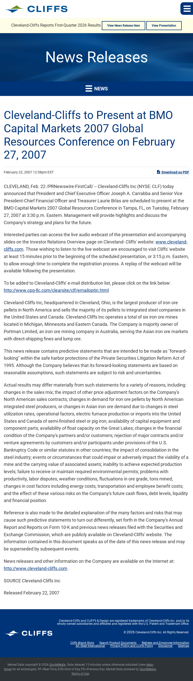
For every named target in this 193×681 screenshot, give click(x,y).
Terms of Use (80, 673)
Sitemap (183, 645)
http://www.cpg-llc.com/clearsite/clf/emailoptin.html (56, 290)
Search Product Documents (117, 642)
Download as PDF (172, 172)
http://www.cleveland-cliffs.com (35, 568)
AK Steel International (90, 645)
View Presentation (164, 25)
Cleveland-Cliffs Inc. (148, 632)
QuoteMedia (57, 664)
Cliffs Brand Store (82, 642)
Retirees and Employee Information (165, 642)
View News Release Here (123, 25)
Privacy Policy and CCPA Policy (131, 645)
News (96, 88)
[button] (186, 8)
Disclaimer (165, 645)
